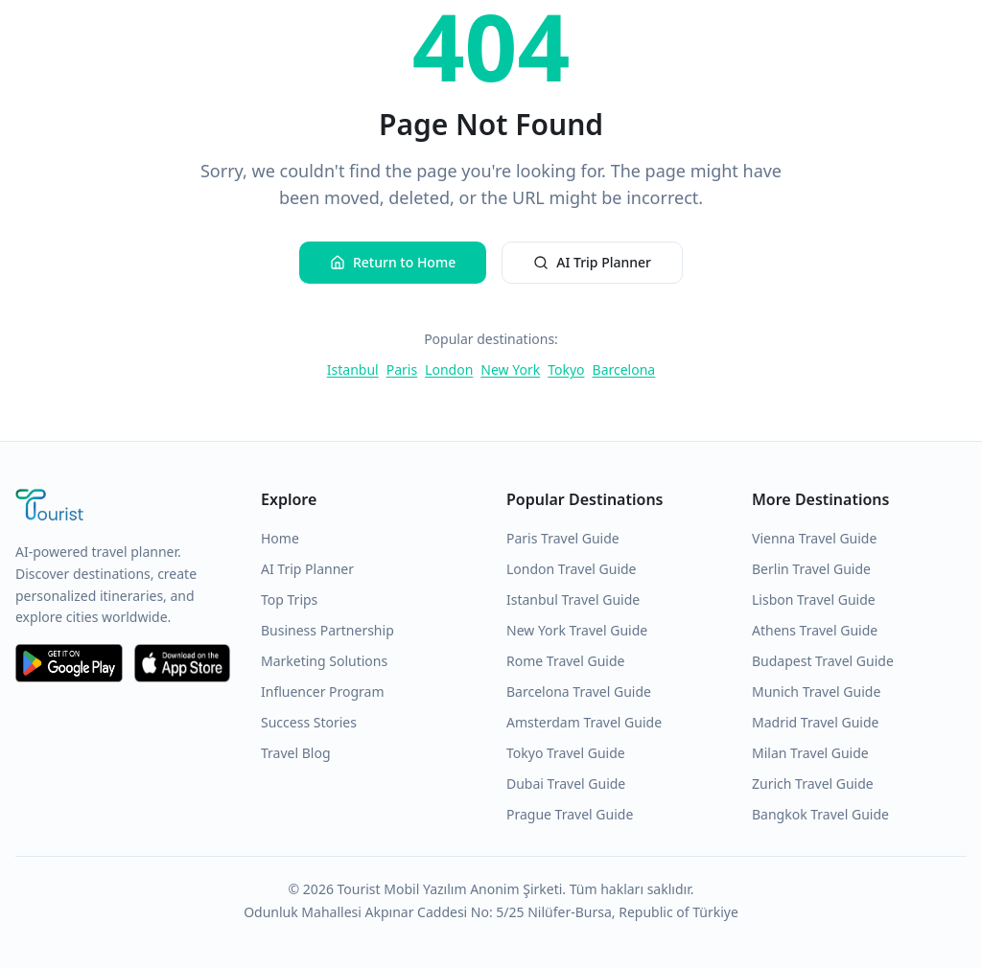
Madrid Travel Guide (815, 722)
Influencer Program (323, 691)
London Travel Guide (571, 569)
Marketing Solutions (324, 661)
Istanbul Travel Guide (573, 599)
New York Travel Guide (576, 630)
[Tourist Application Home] (122, 507)
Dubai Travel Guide (565, 783)
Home (280, 538)
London (449, 369)
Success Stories (309, 722)
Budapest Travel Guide (823, 661)
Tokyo (566, 369)
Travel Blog (296, 753)
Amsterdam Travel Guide (584, 722)
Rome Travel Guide (565, 661)
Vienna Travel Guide (814, 538)
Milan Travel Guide (810, 753)
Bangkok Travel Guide (820, 814)
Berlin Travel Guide (811, 569)
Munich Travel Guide (816, 691)
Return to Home (393, 262)
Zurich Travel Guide (813, 783)
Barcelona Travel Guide (578, 691)
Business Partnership (327, 630)
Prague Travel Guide (569, 814)
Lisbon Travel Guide (814, 599)
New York (510, 369)
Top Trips (289, 599)
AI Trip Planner (592, 262)
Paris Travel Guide (563, 538)
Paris (401, 369)
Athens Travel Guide (814, 630)
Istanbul (353, 369)
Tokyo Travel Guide (565, 753)
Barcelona (624, 369)
